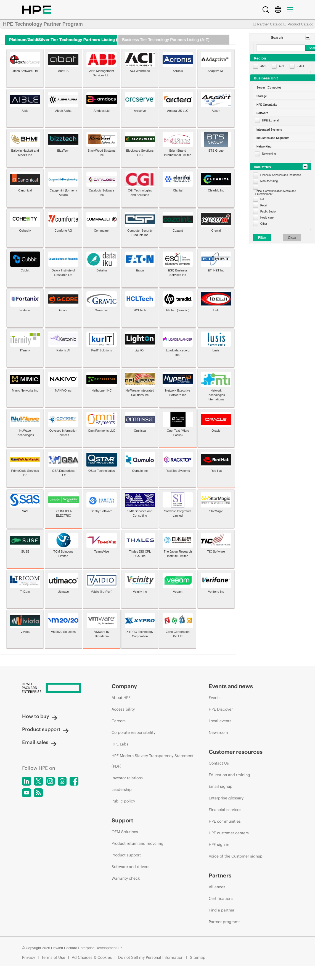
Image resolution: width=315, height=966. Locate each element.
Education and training (229, 774)
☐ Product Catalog (298, 24)
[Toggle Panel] (307, 37)
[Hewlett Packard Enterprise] (56, 688)
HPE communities (225, 821)
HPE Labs (120, 744)
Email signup (220, 786)
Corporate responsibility (133, 732)
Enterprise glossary (226, 798)
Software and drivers (130, 866)
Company (124, 686)
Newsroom (218, 732)
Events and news (231, 686)
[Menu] (290, 10)
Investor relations (127, 777)
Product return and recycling (137, 843)
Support (122, 820)
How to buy (39, 716)
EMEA (301, 66)
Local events (220, 720)
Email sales (39, 742)
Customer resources (236, 751)
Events (215, 697)
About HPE (121, 697)
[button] (282, 37)
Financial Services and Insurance (280, 175)
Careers (119, 720)
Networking (269, 153)
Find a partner (221, 910)
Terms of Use (53, 957)
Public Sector (268, 211)
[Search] (266, 10)
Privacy (28, 957)
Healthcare (267, 217)
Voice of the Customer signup (236, 856)
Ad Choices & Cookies (92, 957)
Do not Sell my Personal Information (150, 957)
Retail (264, 205)
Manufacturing (269, 181)
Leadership (122, 789)
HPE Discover (221, 709)
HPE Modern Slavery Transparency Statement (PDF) (153, 761)
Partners (220, 875)
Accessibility (123, 709)
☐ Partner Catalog (267, 24)
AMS (263, 66)
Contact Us (219, 763)
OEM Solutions (125, 831)
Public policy (123, 801)
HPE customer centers (229, 832)
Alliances (217, 886)
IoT (262, 199)
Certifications (221, 898)
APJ (281, 66)
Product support (45, 729)
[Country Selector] (278, 10)
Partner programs (224, 921)
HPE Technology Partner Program (43, 24)
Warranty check (126, 878)
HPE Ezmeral (270, 120)
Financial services (225, 809)
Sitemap (197, 957)
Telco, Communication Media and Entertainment (275, 193)
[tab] (61, 40)
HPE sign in (219, 844)
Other (263, 223)
